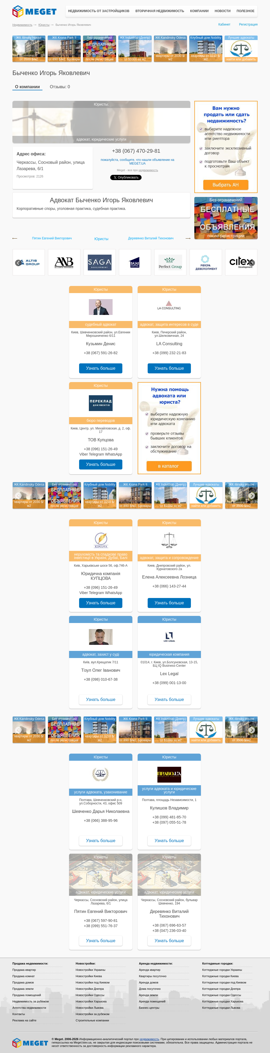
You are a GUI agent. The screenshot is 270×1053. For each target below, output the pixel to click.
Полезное (245, 11)
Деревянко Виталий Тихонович (150, 238)
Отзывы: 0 (60, 87)
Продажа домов (23, 982)
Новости (222, 11)
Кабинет (224, 24)
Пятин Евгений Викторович (52, 238)
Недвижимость (22, 24)
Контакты (18, 1014)
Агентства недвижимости (29, 1007)
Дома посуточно (150, 988)
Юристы (44, 24)
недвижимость (148, 170)
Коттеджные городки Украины (222, 969)
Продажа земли (22, 988)
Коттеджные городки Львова (221, 1007)
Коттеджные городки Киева (220, 976)
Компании (199, 11)
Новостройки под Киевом (92, 982)
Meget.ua (137, 163)
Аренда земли (148, 995)
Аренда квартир (149, 969)
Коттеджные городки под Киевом (224, 982)
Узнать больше (100, 368)
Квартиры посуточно (152, 976)
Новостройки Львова (89, 1007)
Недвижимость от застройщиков (98, 11)
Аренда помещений (152, 1001)
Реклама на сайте (24, 1020)
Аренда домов (148, 982)
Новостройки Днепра (90, 988)
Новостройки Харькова (91, 1001)
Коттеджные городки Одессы (221, 995)
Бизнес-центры (149, 1007)
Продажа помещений (26, 995)
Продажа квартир (24, 969)
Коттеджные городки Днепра (221, 988)
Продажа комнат (23, 976)
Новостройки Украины (90, 969)
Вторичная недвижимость (160, 11)
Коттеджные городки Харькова (222, 1001)
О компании (27, 87)
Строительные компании (92, 1020)
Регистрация (248, 24)
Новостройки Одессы (90, 995)
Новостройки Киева (89, 976)
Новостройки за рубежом (92, 1014)
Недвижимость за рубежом (30, 1001)
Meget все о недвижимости (30, 1043)
